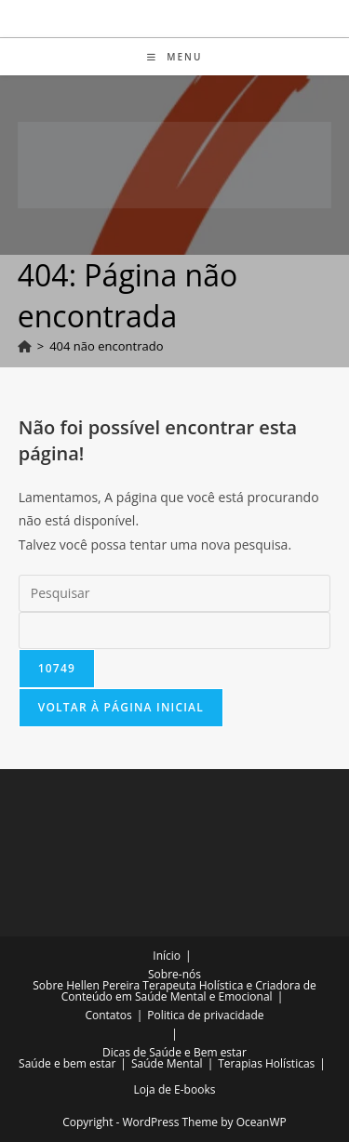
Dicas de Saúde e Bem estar (174, 1052)
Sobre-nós (174, 974)
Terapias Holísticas (266, 1063)
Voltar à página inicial (121, 707)
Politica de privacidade (205, 1015)
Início (167, 955)
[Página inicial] (25, 346)
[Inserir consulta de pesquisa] (175, 593)
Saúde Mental (167, 1063)
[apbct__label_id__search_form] (175, 630)
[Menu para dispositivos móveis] (175, 56)
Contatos (108, 1015)
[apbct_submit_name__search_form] (57, 668)
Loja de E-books (175, 1089)
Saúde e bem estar (67, 1063)
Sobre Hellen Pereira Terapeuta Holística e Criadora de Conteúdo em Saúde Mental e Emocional (174, 990)
